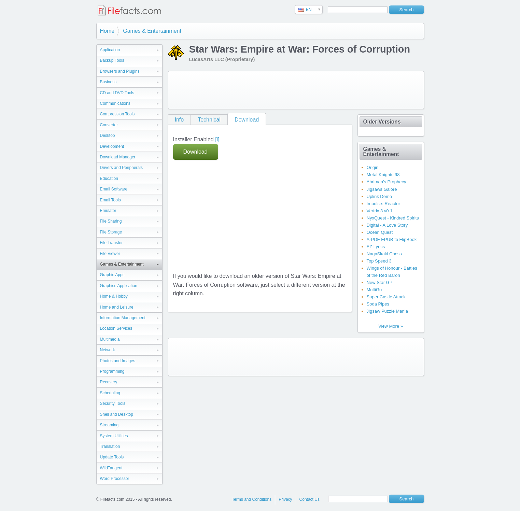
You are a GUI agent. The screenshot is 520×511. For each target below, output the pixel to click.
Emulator (108, 210)
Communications (115, 103)
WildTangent (111, 468)
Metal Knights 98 (383, 174)
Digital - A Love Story (387, 225)
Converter (109, 125)
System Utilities (114, 436)
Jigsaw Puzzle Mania (387, 311)
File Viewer (110, 253)
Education (109, 178)
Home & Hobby (114, 296)
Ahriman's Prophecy (386, 181)
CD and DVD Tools (117, 92)
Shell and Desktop (116, 414)
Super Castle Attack (386, 296)
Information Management (122, 317)
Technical (209, 120)
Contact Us (309, 499)
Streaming (109, 425)
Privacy (285, 499)
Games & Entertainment (152, 31)
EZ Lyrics (376, 246)
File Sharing (111, 221)
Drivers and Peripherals (121, 167)
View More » (390, 326)
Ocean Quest (380, 232)
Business (108, 82)
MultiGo (374, 289)
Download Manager (118, 157)
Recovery (108, 382)
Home (107, 31)
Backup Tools (112, 60)
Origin (373, 167)
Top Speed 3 (379, 261)
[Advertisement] (296, 90)
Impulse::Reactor (383, 203)
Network (107, 349)
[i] (217, 139)
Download (247, 120)
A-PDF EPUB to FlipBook (392, 239)
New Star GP (380, 282)
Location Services (116, 328)
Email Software (114, 189)
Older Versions (382, 122)
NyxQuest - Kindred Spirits (393, 218)
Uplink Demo (379, 196)
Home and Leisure (116, 307)
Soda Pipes (378, 304)
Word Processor (114, 478)
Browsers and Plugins (120, 71)
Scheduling (110, 393)
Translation (110, 446)
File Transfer (111, 242)
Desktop (107, 135)
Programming (112, 371)
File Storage (111, 232)
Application (110, 49)
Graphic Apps (112, 274)
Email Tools (110, 200)
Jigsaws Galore (382, 189)
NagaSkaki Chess (384, 253)
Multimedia (110, 339)
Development (112, 146)
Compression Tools (117, 114)
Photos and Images (117, 360)
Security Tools (112, 403)
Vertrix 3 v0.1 (380, 210)
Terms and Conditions (251, 499)
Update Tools (112, 457)
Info (179, 120)
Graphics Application (118, 285)
